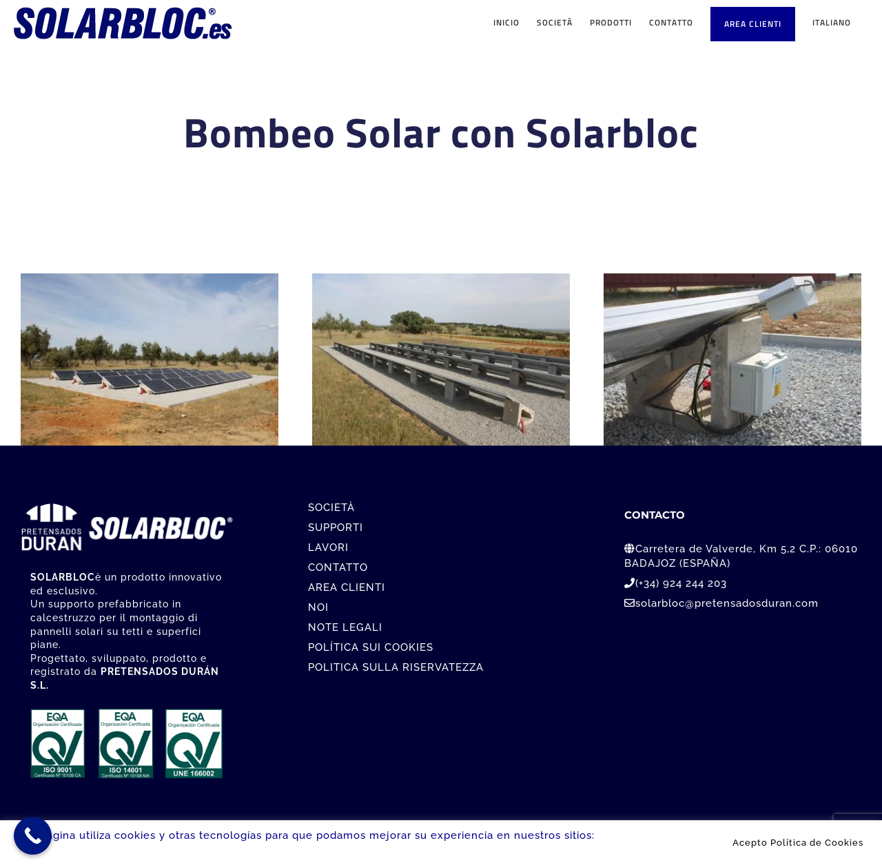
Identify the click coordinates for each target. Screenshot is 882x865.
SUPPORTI (335, 527)
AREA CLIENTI (346, 587)
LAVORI (328, 547)
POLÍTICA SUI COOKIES (370, 647)
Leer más (623, 835)
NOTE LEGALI (345, 627)
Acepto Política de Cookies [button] (797, 842)
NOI (318, 607)
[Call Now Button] (33, 836)
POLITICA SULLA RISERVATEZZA (396, 667)
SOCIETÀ (331, 507)
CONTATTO (338, 567)
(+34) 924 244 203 (681, 583)
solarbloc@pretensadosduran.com (727, 603)
